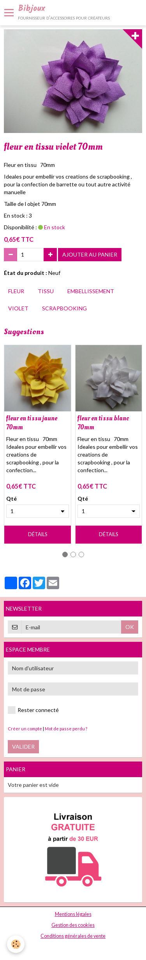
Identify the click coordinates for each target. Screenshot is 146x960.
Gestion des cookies (73, 925)
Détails (37, 534)
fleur (16, 291)
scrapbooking (64, 308)
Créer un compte (25, 728)
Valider (23, 746)
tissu (46, 291)
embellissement (90, 291)
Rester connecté (33, 710)
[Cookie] (16, 944)
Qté (11, 498)
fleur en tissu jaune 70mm (31, 423)
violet (18, 308)
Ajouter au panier (89, 254)
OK (129, 626)
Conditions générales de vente (73, 936)
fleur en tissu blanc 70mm (103, 423)
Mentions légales (73, 914)
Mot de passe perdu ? (66, 728)
